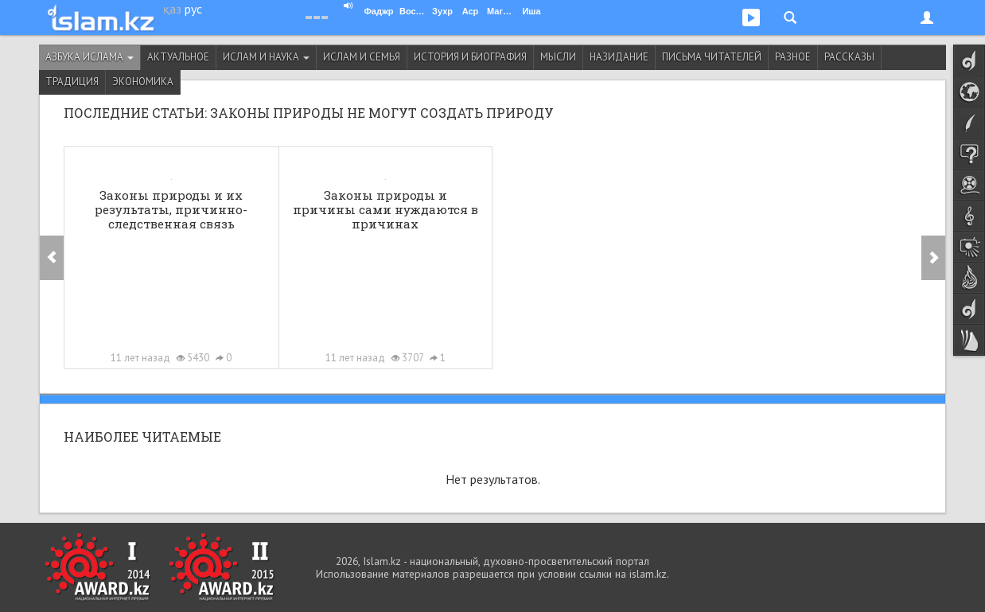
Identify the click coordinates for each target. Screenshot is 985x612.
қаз (172, 9)
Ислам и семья (361, 57)
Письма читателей (711, 57)
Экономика (142, 81)
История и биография (470, 57)
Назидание (619, 57)
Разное (793, 57)
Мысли (558, 57)
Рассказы (849, 57)
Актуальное (178, 57)
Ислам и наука (266, 57)
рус (193, 9)
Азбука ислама (89, 57)
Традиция (72, 81)
